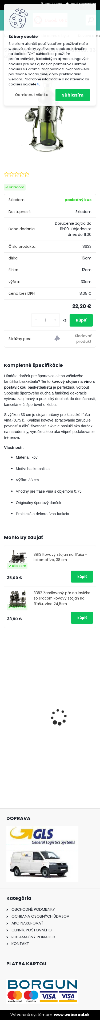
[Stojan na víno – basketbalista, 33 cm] (50, 110)
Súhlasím (72, 95)
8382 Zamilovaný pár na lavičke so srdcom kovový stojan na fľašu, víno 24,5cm (62, 598)
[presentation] (7, 707)
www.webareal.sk (72, 1014)
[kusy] (45, 320)
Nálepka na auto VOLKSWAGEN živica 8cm (47, 730)
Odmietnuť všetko (31, 94)
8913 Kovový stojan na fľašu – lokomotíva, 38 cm (60, 557)
